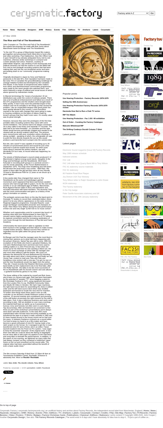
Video (11, 415)
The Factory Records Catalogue (49, 417)
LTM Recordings (150, 125)
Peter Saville (149, 151)
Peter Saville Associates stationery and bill (81, 193)
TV (79, 30)
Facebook (46, 368)
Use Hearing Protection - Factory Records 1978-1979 (86, 98)
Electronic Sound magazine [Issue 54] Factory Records (86, 150)
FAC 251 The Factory (128, 257)
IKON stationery (69, 183)
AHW (41, 30)
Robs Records (149, 98)
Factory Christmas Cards (53, 415)
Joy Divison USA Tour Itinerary (76, 177)
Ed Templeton (149, 164)
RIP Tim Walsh (69, 115)
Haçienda (4, 413)
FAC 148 (66, 160)
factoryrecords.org (151, 112)
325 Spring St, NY (127, 217)
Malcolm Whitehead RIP (73, 126)
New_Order (13, 363)
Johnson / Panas (150, 244)
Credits (104, 413)
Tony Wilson (125, 85)
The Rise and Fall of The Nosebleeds (22, 40)
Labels (95, 30)
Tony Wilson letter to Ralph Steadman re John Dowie (85, 180)
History (49, 30)
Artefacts (86, 30)
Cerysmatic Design (16, 417)
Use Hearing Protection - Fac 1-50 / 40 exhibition (84, 118)
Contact (96, 413)
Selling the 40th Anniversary (75, 102)
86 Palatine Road (127, 204)
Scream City (125, 46)
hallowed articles (70, 157)
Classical (84, 415)
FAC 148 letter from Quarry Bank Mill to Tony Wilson (85, 163)
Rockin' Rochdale (31, 357)
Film (64, 30)
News (12, 30)
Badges (37, 415)
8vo (145, 191)
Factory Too (148, 46)
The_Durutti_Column (25, 363)
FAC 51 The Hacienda (129, 59)
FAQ (111, 413)
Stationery (104, 415)
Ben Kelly (147, 257)
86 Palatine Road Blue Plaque (76, 173)
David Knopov (149, 138)
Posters (19, 415)
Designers (32, 30)
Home (5, 30)
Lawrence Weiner (150, 178)
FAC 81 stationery (70, 170)
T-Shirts (28, 415)
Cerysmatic (105, 30)
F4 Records (148, 59)
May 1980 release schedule (75, 153)
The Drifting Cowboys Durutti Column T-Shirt (82, 129)
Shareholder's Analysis (129, 270)
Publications (73, 415)
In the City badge (70, 190)
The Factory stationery (72, 187)
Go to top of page (8, 405)
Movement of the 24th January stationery (80, 197)
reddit (38, 368)
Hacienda (21, 30)
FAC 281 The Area (127, 191)
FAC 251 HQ (125, 244)
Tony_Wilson (39, 363)
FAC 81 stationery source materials (78, 167)
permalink (31, 368)
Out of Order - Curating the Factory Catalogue (83, 122)
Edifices (72, 30)
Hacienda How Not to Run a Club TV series (81, 111)
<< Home (7, 383)
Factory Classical (150, 85)
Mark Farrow (149, 230)
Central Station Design (152, 217)
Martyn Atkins (149, 204)
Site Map (119, 413)
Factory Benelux (150, 72)
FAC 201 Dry (125, 230)
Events (57, 30)
